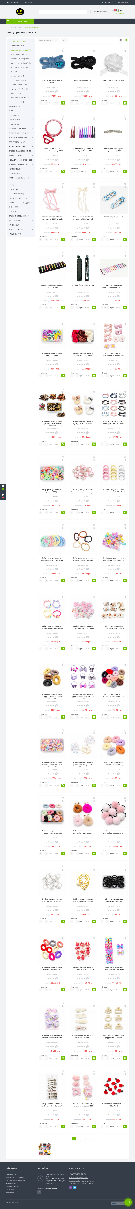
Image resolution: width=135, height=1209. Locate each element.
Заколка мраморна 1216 (113, 217)
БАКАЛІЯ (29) (14, 115)
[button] (13, 2)
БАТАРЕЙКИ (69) (15, 120)
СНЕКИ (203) (13, 207)
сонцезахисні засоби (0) (19, 98)
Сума (50, 103)
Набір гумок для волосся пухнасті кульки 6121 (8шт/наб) (113, 833)
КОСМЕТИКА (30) (15, 169)
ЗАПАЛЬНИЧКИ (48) (17, 146)
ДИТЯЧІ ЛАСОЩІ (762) (17, 128)
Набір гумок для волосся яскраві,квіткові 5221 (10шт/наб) (83, 969)
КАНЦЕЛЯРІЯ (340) (16, 155)
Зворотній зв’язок (12, 1183)
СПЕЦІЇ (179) (13, 212)
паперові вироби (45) (19, 85)
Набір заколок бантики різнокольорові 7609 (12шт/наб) (114, 969)
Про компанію (11, 1174)
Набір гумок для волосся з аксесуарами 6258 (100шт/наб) (52, 492)
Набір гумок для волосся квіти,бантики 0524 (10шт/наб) (114, 628)
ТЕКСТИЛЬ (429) (15, 220)
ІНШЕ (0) (12, 111)
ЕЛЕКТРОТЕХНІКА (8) (17, 142)
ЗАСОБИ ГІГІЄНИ (16, 27)
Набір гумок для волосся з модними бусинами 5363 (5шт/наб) (83, 560)
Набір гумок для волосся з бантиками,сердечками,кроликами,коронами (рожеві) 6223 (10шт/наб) (89, 492)
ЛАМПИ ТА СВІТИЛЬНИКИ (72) (19, 179)
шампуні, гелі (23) (17, 102)
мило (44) (14, 72)
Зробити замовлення (120, 12)
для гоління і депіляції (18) (21, 63)
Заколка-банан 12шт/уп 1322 (83, 285)
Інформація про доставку (15, 1177)
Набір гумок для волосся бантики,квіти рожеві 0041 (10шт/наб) (113, 355)
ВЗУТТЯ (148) (14, 124)
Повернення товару (13, 1186)
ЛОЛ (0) (12, 185)
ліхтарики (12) (14, 173)
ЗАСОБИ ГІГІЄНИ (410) (17, 41)
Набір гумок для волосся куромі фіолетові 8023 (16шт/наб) (83, 696)
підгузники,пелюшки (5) (19, 80)
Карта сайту (10, 1189)
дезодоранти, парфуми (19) (21, 59)
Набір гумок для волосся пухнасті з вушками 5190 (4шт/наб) (83, 833)
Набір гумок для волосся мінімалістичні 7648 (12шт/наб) (113, 696)
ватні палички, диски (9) (20, 54)
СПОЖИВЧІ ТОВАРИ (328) (19, 216)
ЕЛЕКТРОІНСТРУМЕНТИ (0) (19, 133)
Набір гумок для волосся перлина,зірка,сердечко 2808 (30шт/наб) (83, 765)
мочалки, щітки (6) (17, 76)
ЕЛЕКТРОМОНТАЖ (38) (18, 137)
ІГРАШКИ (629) (14, 106)
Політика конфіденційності (15, 1180)
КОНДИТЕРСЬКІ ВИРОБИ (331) (20, 160)
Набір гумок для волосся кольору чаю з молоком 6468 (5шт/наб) (52, 696)
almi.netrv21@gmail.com (78, 1178)
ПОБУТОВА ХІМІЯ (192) (18, 194)
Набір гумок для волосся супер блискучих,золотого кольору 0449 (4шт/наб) (83, 901)
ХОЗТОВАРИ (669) (16, 229)
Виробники (10, 1192)
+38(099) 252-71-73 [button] (77, 1174)
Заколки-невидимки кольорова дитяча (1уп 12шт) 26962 (113, 287)
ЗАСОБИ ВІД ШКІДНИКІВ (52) (20, 151)
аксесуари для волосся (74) (21, 50)
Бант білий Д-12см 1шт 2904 (114, 80)
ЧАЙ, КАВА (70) (15, 234)
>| (91, 1138)
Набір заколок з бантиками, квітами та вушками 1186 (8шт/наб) (83, 1106)
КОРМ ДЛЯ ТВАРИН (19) (18, 164)
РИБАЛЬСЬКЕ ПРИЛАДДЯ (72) (20, 203)
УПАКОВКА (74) (15, 225)
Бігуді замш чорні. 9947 (83, 80)
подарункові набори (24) (20, 89)
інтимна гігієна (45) (18, 46)
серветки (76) (16, 93)
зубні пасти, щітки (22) (19, 67)
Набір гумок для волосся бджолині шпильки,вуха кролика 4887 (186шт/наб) (52, 423)
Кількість (43, 100)
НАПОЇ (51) (13, 189)
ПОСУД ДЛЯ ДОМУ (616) (18, 198)
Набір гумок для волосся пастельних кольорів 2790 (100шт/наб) (52, 765)
